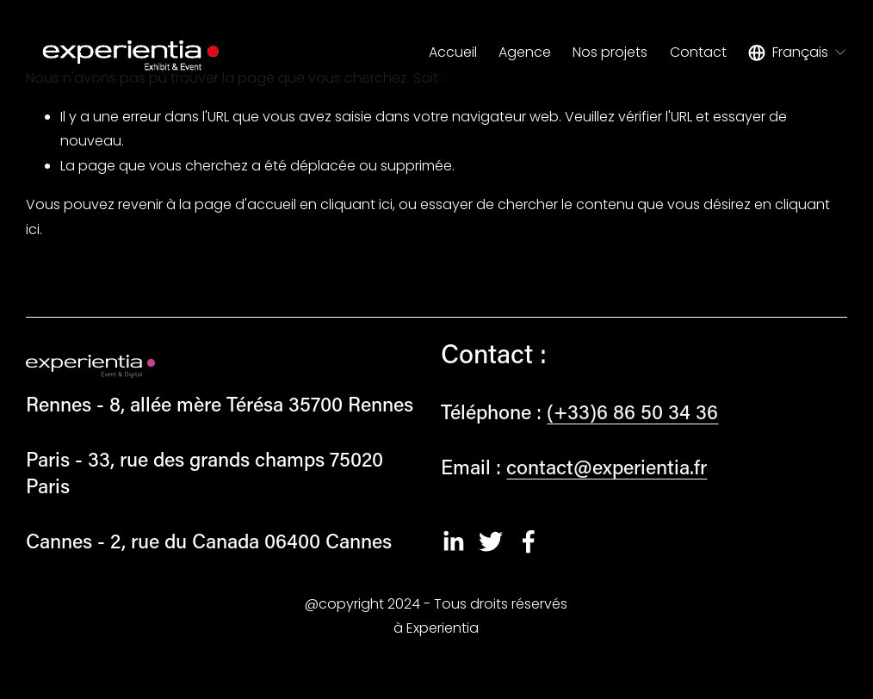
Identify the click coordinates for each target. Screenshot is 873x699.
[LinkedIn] (453, 541)
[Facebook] (529, 541)
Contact (698, 52)
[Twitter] (491, 541)
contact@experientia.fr (606, 466)
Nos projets (610, 52)
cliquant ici (356, 204)
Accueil (453, 52)
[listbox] (797, 52)
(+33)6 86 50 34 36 (632, 411)
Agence (524, 52)
